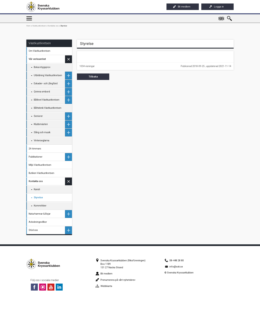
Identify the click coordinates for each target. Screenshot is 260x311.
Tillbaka (93, 76)
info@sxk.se (173, 266)
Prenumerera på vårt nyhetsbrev (115, 279)
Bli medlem (181, 6)
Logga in (216, 6)
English (221, 17)
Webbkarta (104, 286)
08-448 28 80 (174, 260)
